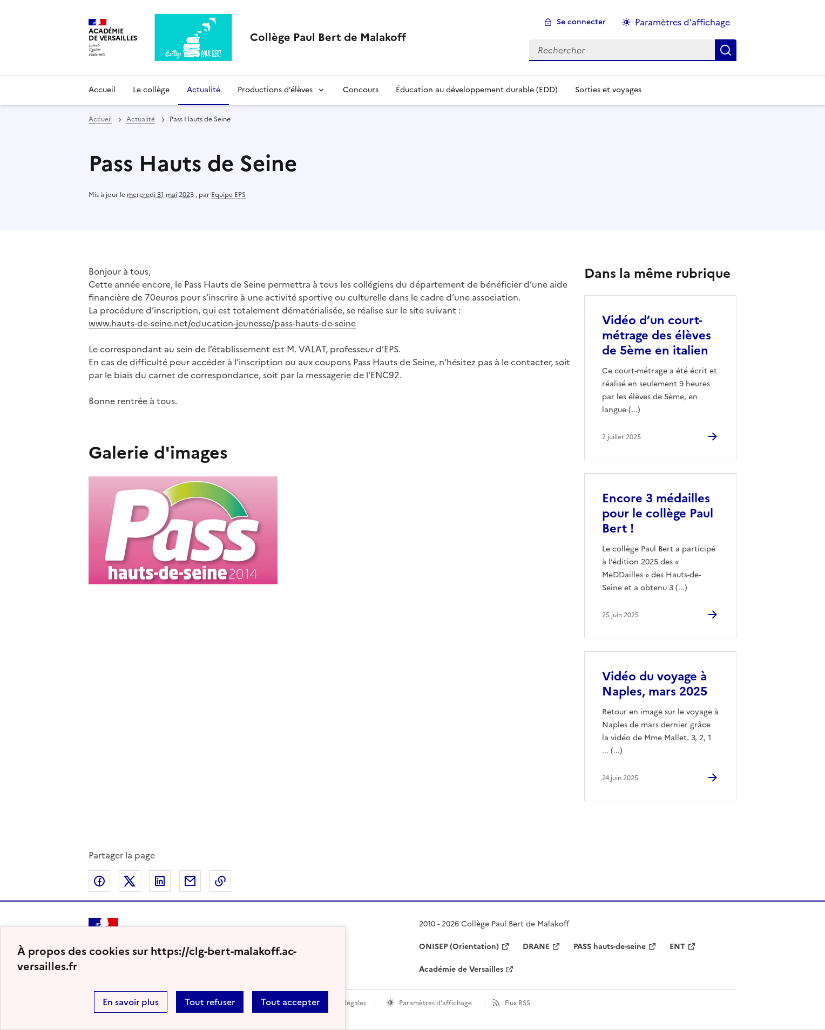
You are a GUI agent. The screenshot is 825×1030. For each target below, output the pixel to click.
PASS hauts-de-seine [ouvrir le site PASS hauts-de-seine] (609, 946)
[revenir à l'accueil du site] (328, 37)
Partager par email (190, 881)
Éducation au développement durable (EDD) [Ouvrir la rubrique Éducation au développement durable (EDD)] (477, 90)
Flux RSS (517, 1003)
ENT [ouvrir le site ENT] (677, 946)
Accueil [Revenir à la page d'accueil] (102, 90)
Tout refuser (210, 1001)
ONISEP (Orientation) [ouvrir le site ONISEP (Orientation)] (459, 946)
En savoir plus (131, 1001)
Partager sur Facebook (99, 881)
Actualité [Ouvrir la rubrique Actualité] (203, 90)
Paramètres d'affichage (435, 1003)
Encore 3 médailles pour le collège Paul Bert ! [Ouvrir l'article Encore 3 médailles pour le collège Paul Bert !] (657, 513)
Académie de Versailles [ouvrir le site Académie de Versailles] (461, 969)
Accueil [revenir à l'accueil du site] (100, 119)
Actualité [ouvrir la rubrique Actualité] (140, 119)
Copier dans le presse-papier (220, 881)
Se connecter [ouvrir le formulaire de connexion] (581, 22)
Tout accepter (290, 1001)
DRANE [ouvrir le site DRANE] (536, 946)
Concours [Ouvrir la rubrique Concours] (360, 90)
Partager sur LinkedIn (160, 881)
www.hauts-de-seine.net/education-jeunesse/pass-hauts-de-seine (222, 323)
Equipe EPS (228, 195)
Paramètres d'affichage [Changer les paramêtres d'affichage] (682, 22)
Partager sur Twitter (129, 881)
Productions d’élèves (275, 90)
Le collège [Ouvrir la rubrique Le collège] (151, 90)
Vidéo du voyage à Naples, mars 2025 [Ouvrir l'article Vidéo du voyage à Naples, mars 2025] (654, 683)
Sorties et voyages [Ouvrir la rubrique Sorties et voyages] (608, 90)
